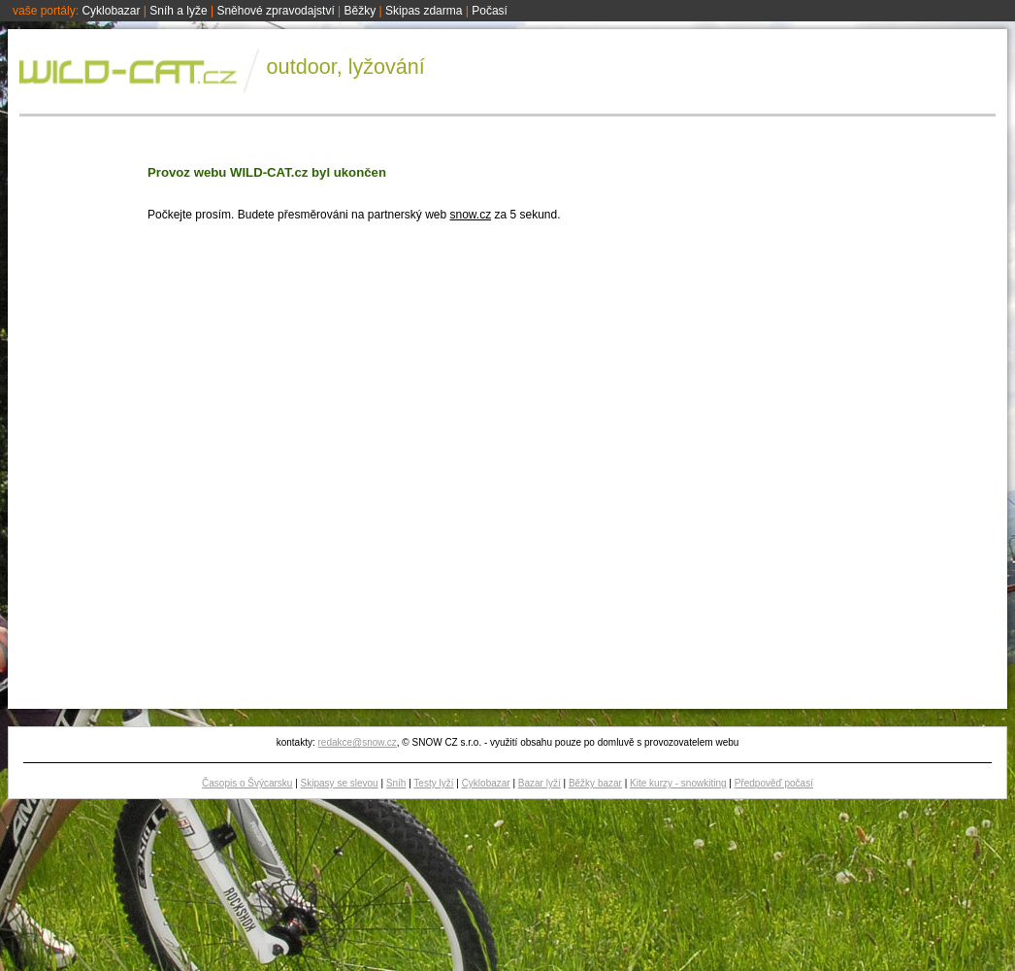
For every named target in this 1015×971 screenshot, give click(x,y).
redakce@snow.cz (356, 742)
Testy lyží (433, 783)
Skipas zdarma (423, 10)
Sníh (396, 783)
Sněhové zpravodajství (275, 10)
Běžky (360, 10)
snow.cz (470, 214)
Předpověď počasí (774, 783)
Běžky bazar (595, 783)
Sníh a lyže (178, 10)
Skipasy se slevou (339, 783)
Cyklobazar (111, 10)
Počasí (490, 10)
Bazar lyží (539, 783)
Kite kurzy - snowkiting (678, 783)
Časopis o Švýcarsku (247, 783)
